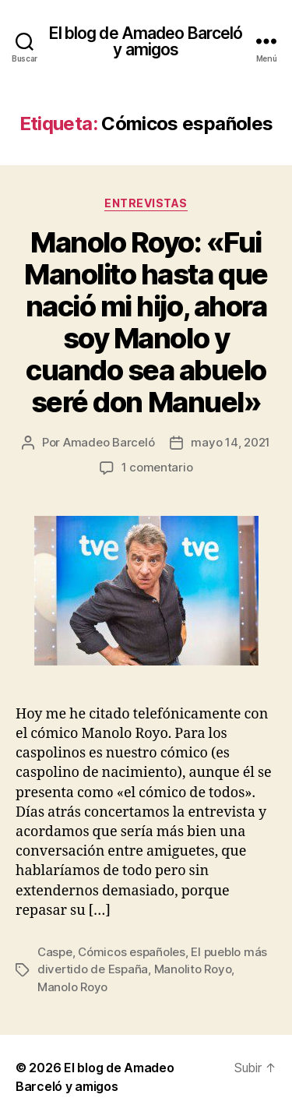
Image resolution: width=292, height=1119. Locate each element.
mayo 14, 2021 (230, 442)
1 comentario (157, 467)
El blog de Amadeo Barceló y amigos (145, 41)
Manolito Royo (193, 969)
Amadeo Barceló (108, 442)
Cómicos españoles (131, 951)
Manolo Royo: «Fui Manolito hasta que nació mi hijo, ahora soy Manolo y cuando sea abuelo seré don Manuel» (145, 322)
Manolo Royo (72, 987)
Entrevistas (146, 203)
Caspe (54, 951)
